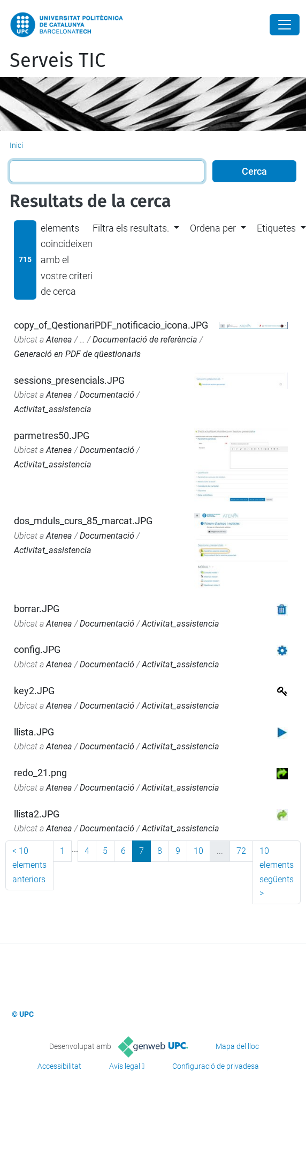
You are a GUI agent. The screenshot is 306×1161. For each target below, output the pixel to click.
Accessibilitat (59, 1066)
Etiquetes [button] (276, 228)
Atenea (59, 339)
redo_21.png (40, 772)
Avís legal (124, 1066)
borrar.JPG (36, 608)
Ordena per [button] (213, 228)
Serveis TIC (57, 60)
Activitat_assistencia (52, 409)
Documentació (107, 395)
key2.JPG (34, 690)
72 (241, 851)
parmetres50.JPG (51, 435)
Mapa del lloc (237, 1046)
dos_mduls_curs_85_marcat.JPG (83, 520)
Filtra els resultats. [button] (131, 228)
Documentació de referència (145, 339)
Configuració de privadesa (215, 1066)
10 (198, 851)
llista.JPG (34, 732)
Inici (16, 145)
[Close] (285, 24)
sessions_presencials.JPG (69, 380)
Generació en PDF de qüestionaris (77, 354)
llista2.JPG (36, 814)
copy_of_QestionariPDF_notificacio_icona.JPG (111, 325)
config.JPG (37, 649)
